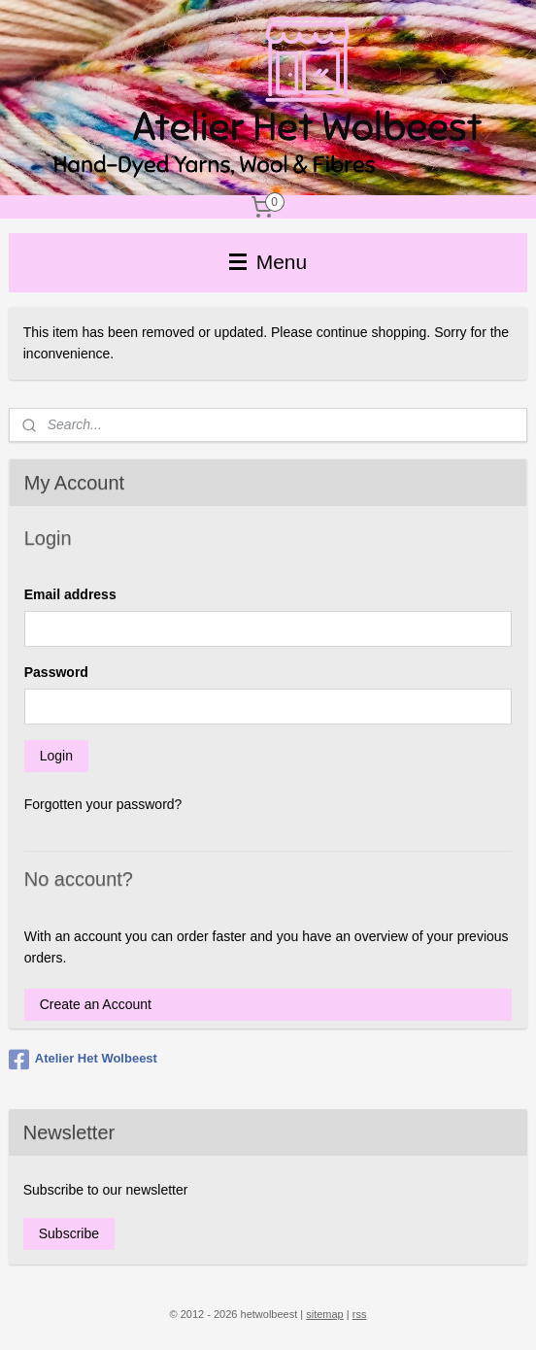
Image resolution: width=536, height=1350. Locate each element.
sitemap (325, 1314)
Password (56, 672)
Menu (268, 262)
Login (56, 755)
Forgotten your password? (103, 804)
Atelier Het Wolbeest (83, 1059)
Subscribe (69, 1233)
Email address (70, 594)
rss (359, 1314)
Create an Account (95, 1004)
